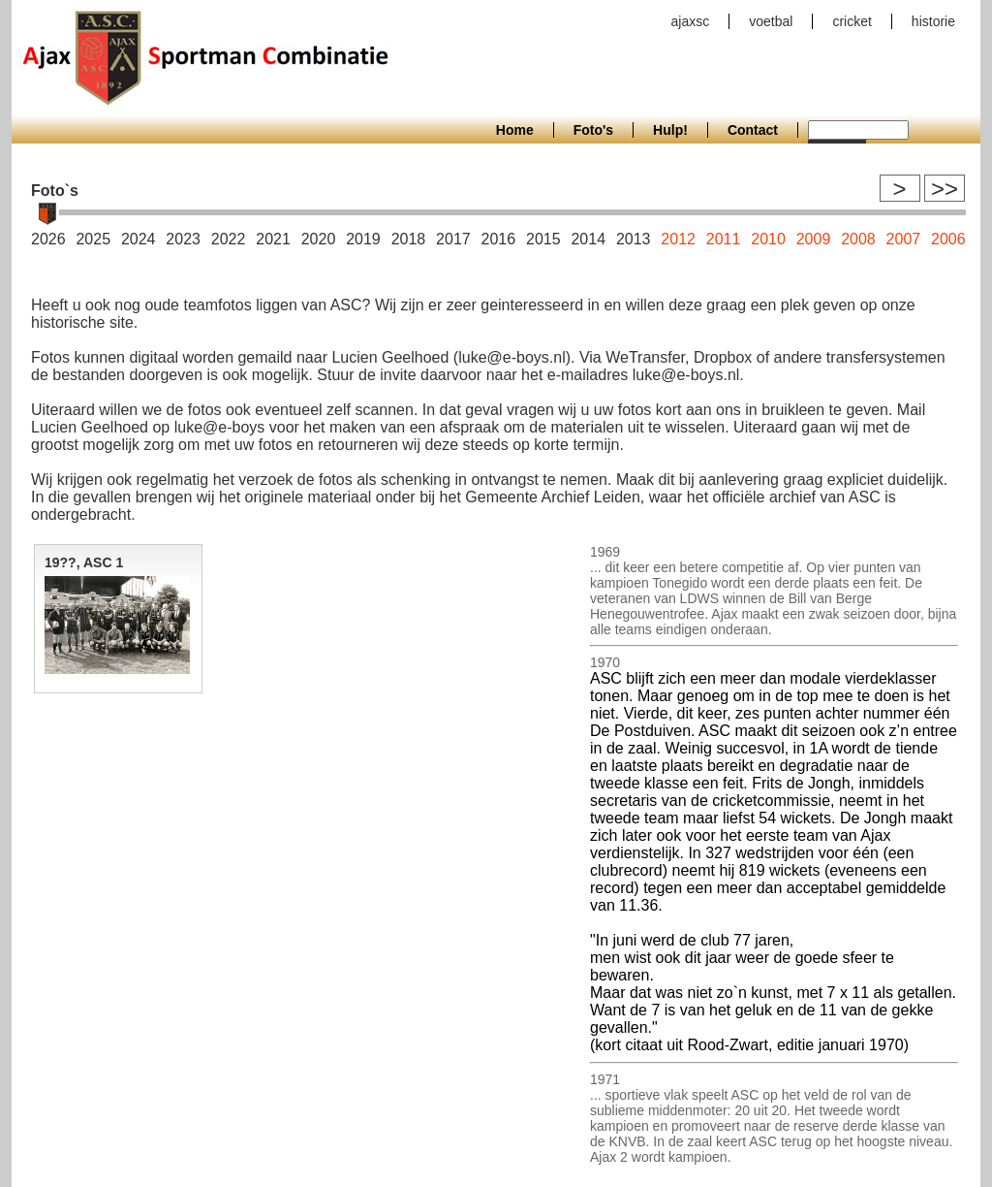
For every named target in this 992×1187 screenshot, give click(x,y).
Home (515, 130)
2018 (408, 239)
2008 (858, 239)
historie (933, 21)
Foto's (593, 130)
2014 (588, 239)
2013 (633, 239)
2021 (273, 239)
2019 (363, 239)
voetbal (770, 21)
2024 (138, 239)
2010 (768, 239)
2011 (723, 239)
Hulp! (670, 130)
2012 (678, 239)
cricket (851, 21)
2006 (948, 239)
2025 (93, 239)
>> (944, 189)
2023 (183, 239)
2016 (498, 239)
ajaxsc (690, 21)
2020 (318, 239)
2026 (48, 239)
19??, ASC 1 (84, 562)
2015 (543, 239)
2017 (453, 239)
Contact (753, 130)
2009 (813, 239)
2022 (228, 239)
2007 (903, 239)
